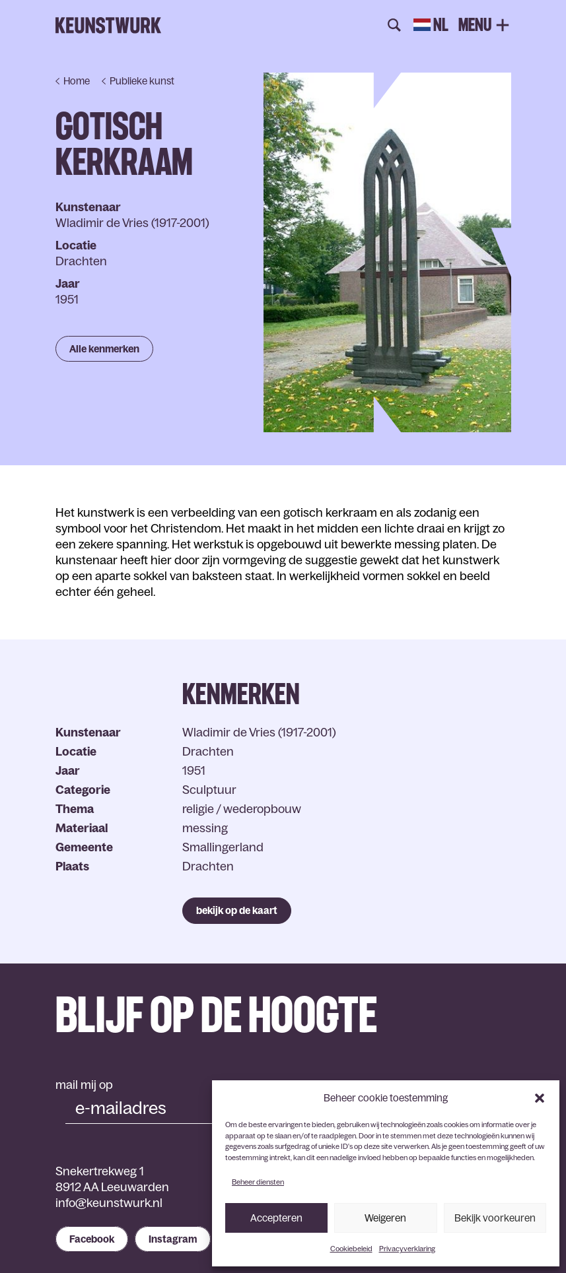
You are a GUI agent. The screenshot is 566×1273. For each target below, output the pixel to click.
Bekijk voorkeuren (495, 1218)
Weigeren (385, 1218)
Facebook (91, 1239)
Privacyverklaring (407, 1249)
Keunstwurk (108, 25)
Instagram (173, 1239)
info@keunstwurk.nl (108, 1203)
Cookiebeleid (351, 1249)
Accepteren (276, 1218)
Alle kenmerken (104, 348)
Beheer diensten (258, 1182)
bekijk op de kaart (236, 910)
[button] (539, 1098)
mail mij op (84, 1085)
